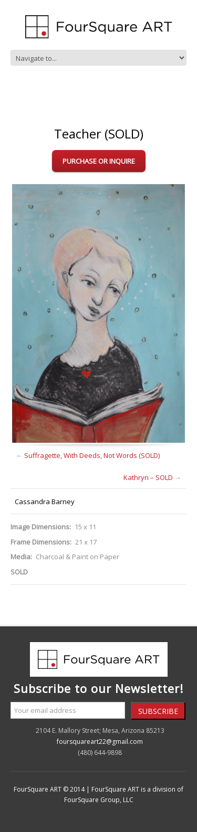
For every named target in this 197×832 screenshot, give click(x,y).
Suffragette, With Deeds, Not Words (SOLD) (92, 455)
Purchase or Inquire (99, 161)
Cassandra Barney (45, 501)
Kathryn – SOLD (148, 477)
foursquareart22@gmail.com (100, 741)
